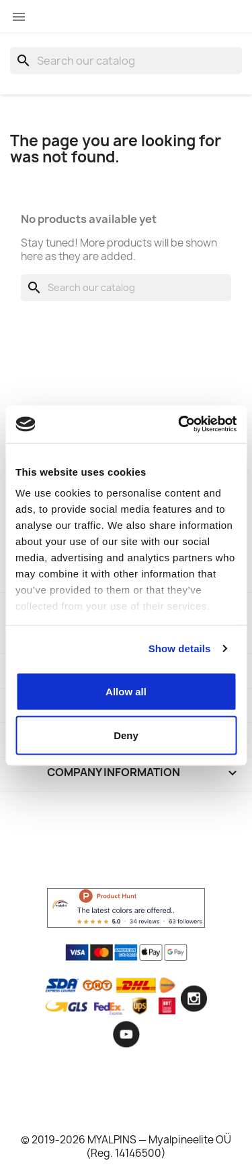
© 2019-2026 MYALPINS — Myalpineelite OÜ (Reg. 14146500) (126, 1146)
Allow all (126, 691)
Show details (180, 648)
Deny (126, 735)
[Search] (126, 60)
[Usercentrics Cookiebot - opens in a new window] (179, 424)
